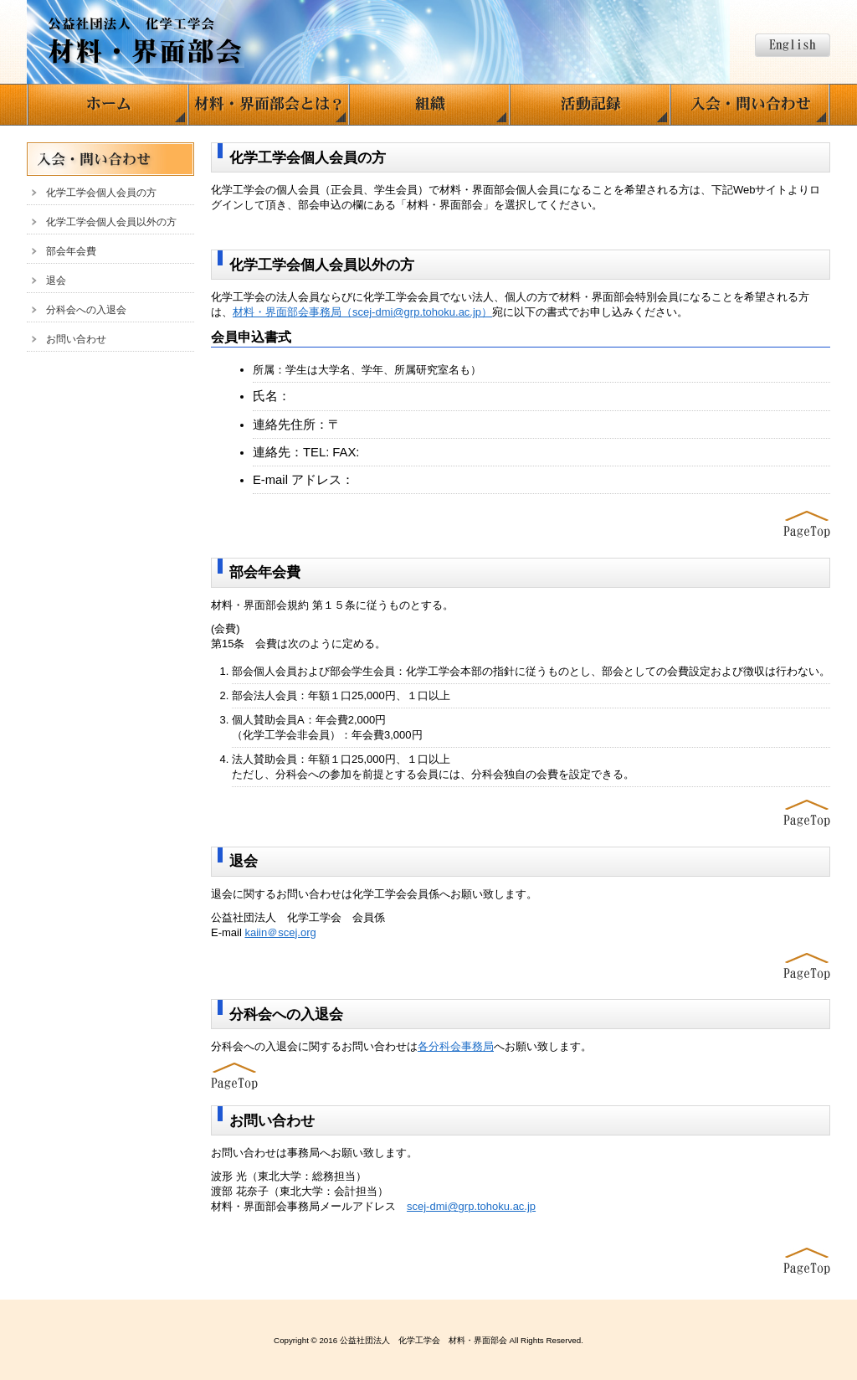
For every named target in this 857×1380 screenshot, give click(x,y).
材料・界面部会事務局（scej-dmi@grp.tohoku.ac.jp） (362, 312)
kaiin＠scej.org (280, 932)
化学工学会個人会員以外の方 (111, 222)
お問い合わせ (76, 339)
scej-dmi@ (471, 1206)
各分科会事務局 (456, 1046)
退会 (56, 280)
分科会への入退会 (86, 310)
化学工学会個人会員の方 (101, 192)
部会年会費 (71, 251)
